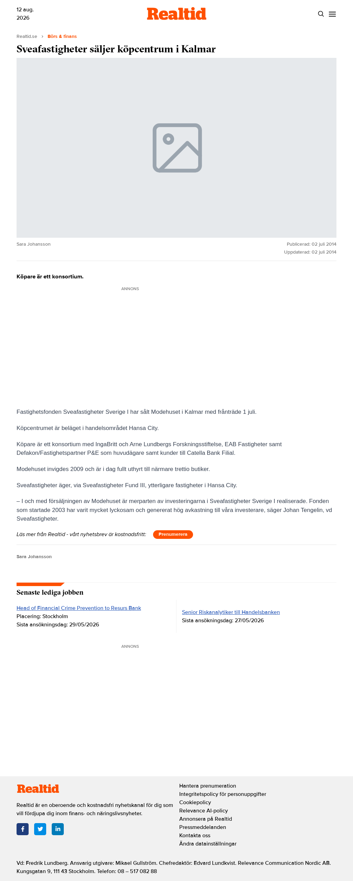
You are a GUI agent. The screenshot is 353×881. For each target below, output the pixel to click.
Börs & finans (62, 36)
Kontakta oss (194, 835)
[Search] (320, 14)
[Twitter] (40, 829)
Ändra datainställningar (207, 843)
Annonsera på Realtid (205, 819)
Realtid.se (27, 36)
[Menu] (332, 14)
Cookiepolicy (195, 802)
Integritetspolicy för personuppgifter (222, 794)
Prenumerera (173, 534)
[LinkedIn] (58, 829)
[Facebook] (23, 829)
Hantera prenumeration (207, 785)
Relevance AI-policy (203, 810)
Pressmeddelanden (202, 827)
